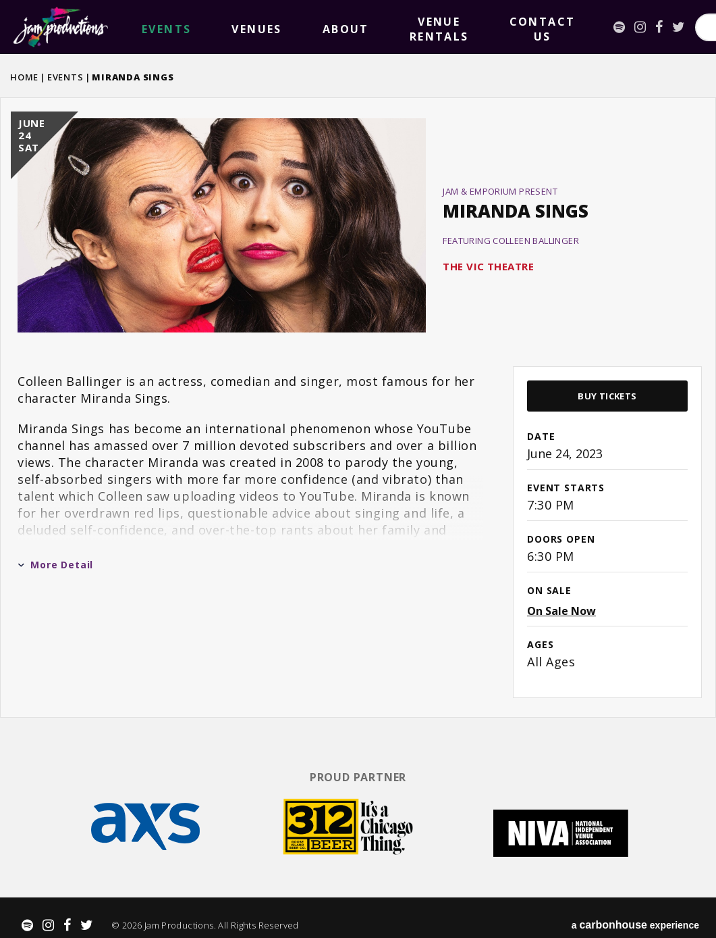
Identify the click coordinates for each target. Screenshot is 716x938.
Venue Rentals (300, 27)
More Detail (55, 564)
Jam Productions (60, 27)
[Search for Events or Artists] (572, 27)
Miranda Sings (515, 211)
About (237, 27)
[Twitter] (491, 27)
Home (24, 77)
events (144, 27)
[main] (358, 406)
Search (668, 27)
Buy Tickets (607, 396)
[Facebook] (472, 27)
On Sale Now (561, 610)
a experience (635, 911)
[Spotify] (432, 27)
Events (65, 77)
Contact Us (373, 27)
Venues (191, 27)
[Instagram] (453, 27)
